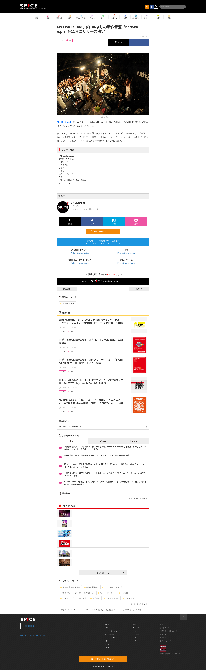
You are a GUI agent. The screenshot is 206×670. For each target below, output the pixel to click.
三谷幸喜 (95, 598)
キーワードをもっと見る (137, 604)
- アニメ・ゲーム (111, 638)
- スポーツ (108, 644)
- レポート (135, 634)
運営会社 (163, 624)
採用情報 (163, 634)
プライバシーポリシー (168, 641)
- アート (108, 641)
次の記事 (141, 289)
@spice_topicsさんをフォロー (32, 635)
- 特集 (134, 641)
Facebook (29, 626)
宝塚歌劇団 (128, 598)
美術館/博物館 (91, 587)
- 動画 (134, 624)
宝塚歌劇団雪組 (111, 598)
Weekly (103, 441)
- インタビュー (137, 631)
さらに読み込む (111, 573)
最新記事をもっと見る (138, 498)
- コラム (135, 638)
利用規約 (163, 638)
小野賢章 (123, 593)
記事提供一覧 (164, 628)
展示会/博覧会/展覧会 (70, 587)
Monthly (133, 441)
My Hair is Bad (64, 122)
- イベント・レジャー (112, 631)
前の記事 (64, 289)
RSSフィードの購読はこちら (104, 231)
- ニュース (135, 628)
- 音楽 (107, 624)
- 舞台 (107, 628)
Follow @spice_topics (80, 253)
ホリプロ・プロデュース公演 (73, 598)
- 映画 (107, 647)
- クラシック (109, 634)
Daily (72, 441)
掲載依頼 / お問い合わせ (168, 631)
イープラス (62, 610)
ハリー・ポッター (106, 593)
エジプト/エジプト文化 (112, 587)
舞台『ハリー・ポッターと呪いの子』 (77, 593)
